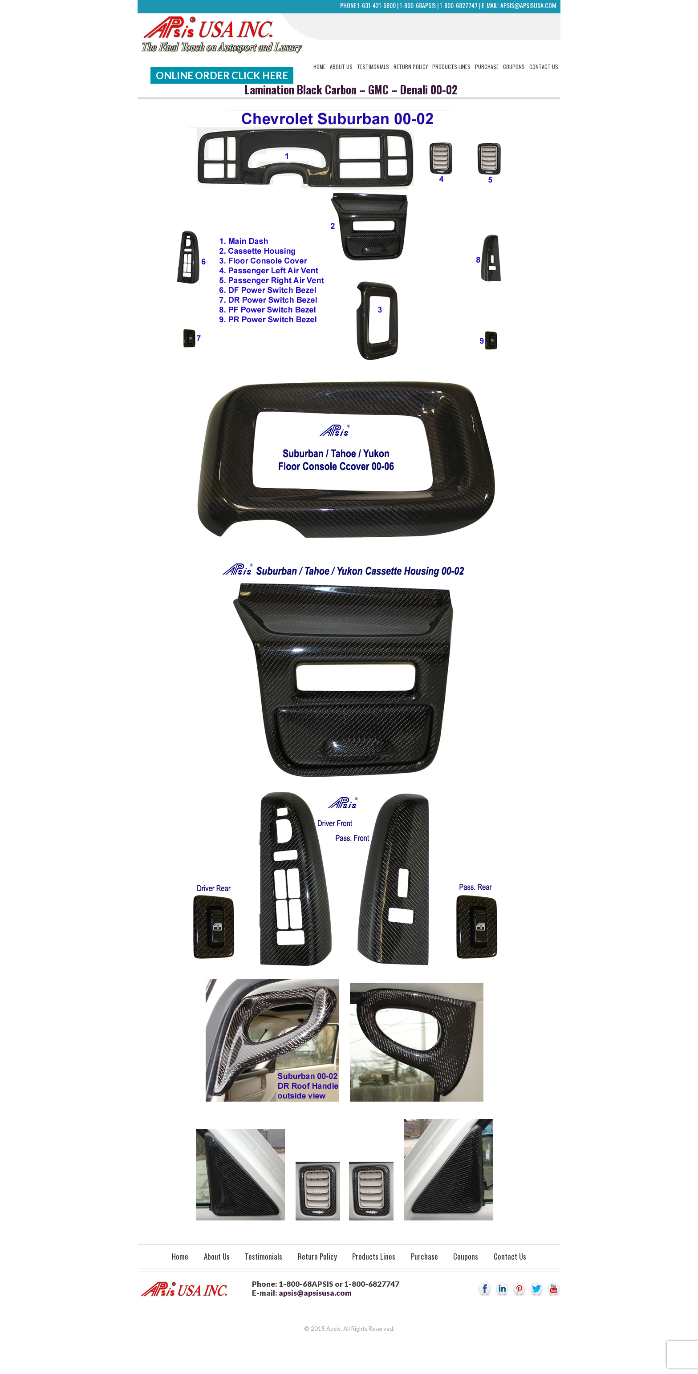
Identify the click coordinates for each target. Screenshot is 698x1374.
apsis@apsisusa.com (528, 5)
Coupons (514, 66)
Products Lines (451, 66)
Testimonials (373, 66)
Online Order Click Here (222, 75)
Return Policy (411, 66)
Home (319, 66)
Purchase (487, 66)
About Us (341, 66)
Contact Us (543, 66)
